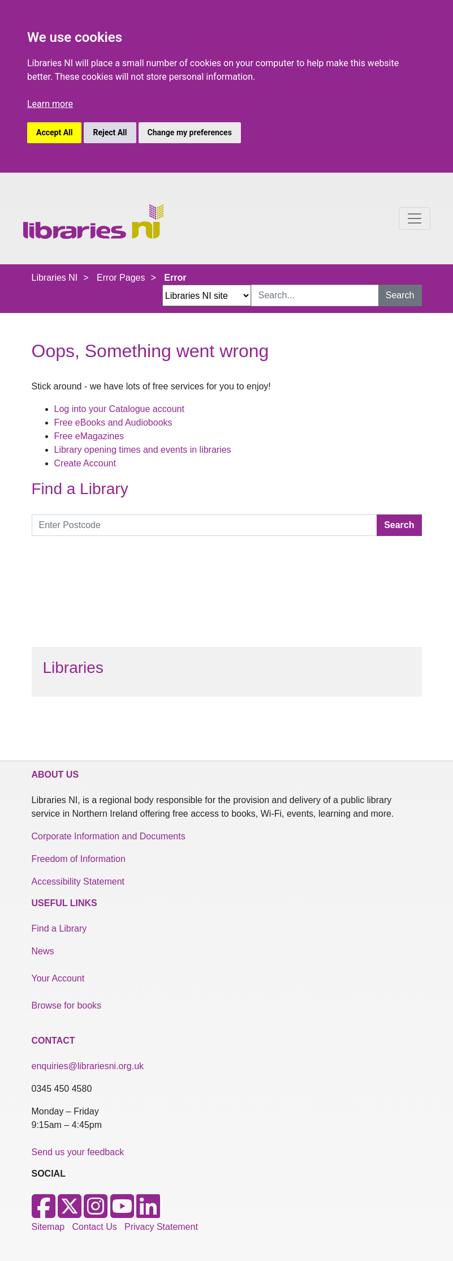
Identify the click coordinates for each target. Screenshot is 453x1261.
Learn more (50, 103)
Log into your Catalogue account (119, 409)
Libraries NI (55, 277)
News (43, 951)
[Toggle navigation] (414, 218)
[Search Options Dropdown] (206, 295)
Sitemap (48, 1227)
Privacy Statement (161, 1227)
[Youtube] (122, 1213)
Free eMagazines (89, 436)
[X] (69, 1213)
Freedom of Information (79, 859)
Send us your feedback (78, 1152)
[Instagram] (95, 1213)
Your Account (58, 978)
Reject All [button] (110, 132)
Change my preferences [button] (190, 132)
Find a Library (59, 928)
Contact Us (94, 1227)
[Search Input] (315, 295)
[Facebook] (43, 1213)
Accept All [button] (54, 132)
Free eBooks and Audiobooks (113, 422)
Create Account (85, 463)
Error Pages (121, 277)
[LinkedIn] (148, 1213)
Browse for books (67, 1005)
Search (400, 295)
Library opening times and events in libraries (142, 449)
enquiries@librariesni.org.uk (88, 1066)
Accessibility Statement (78, 881)
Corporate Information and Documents (108, 836)
